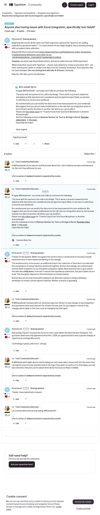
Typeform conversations (24, 13)
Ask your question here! (22, 464)
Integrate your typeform (48, 13)
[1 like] (21, 240)
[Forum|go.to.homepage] (34, 5)
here (86, 365)
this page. (33, 120)
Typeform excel (20, 137)
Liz (13, 162)
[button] (5, 5)
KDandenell (17, 39)
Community (7, 13)
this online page (32, 112)
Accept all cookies (83, 502)
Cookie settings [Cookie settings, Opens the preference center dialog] (83, 508)
